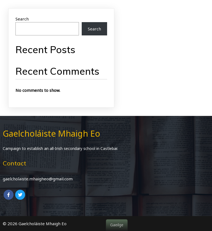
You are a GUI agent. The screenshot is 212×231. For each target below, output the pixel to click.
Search (22, 19)
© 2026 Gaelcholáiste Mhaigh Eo (35, 223)
